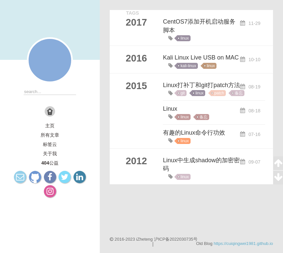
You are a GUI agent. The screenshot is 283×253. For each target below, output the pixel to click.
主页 (50, 125)
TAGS (132, 13)
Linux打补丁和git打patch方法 (201, 85)
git (183, 93)
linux (185, 38)
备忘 (239, 93)
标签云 (50, 144)
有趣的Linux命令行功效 (194, 132)
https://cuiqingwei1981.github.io (243, 243)
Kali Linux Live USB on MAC (201, 57)
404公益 (49, 163)
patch (219, 93)
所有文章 (50, 135)
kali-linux (188, 65)
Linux (170, 108)
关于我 (50, 153)
